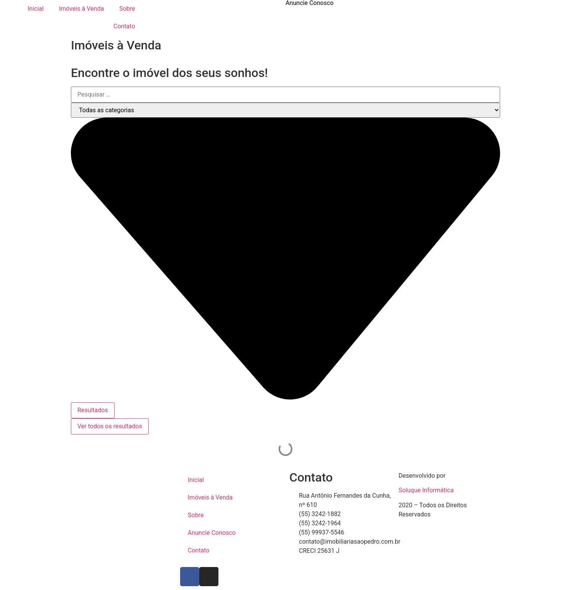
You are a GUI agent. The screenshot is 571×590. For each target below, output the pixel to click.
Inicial (36, 8)
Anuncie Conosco (212, 532)
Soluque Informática (426, 490)
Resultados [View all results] (92, 410)
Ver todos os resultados (109, 426)
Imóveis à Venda (81, 8)
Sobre (127, 8)
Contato (124, 26)
